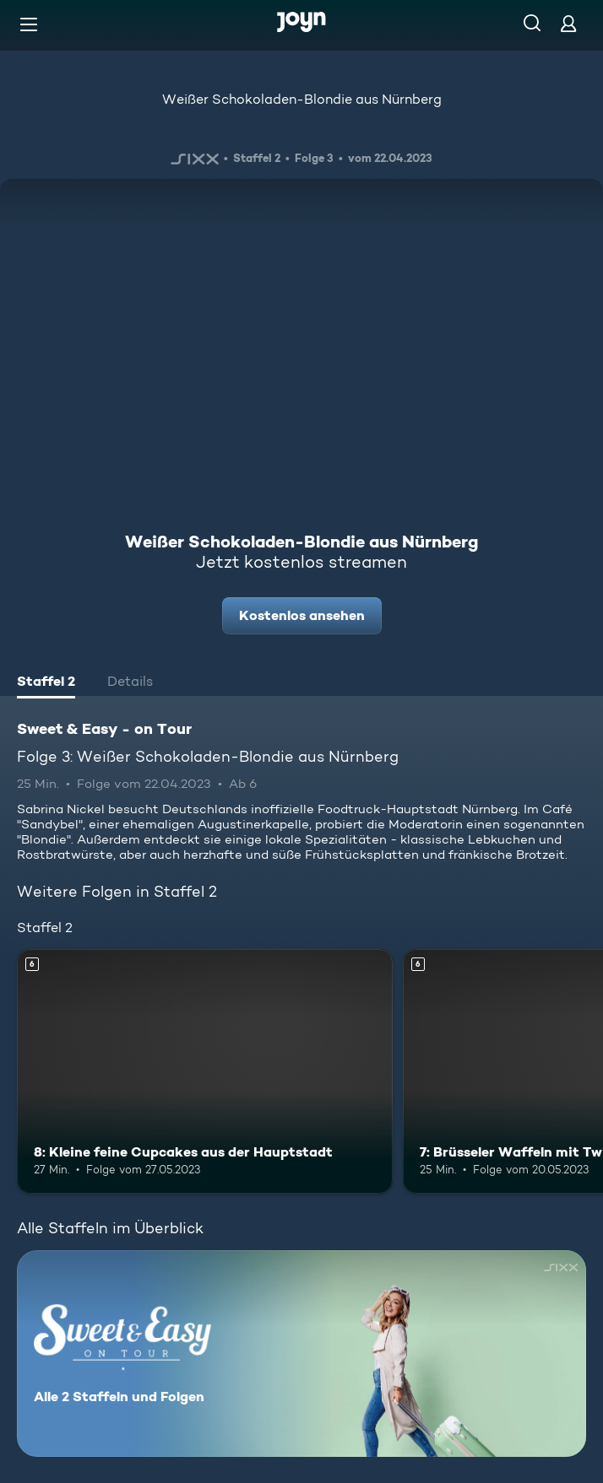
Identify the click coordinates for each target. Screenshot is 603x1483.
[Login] (568, 23)
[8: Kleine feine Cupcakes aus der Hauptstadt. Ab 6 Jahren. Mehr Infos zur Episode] (205, 1071)
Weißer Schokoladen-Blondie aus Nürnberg (302, 99)
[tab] (46, 683)
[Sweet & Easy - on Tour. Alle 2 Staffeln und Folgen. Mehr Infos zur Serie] (301, 1353)
